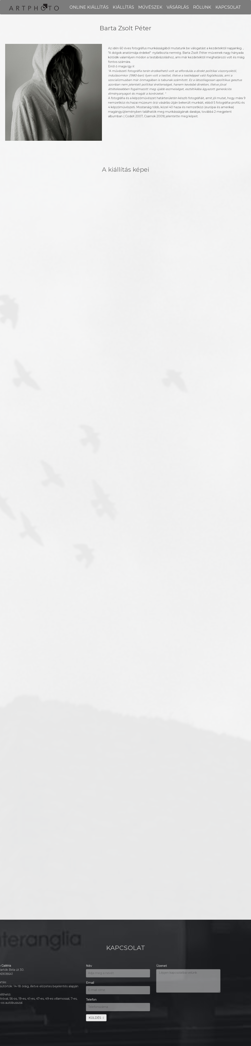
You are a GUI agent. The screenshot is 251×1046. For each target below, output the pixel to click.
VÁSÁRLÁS (178, 7)
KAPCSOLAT (228, 7)
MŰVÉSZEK (150, 7)
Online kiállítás (89, 7)
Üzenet (67, 966)
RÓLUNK (202, 7)
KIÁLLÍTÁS (123, 7)
